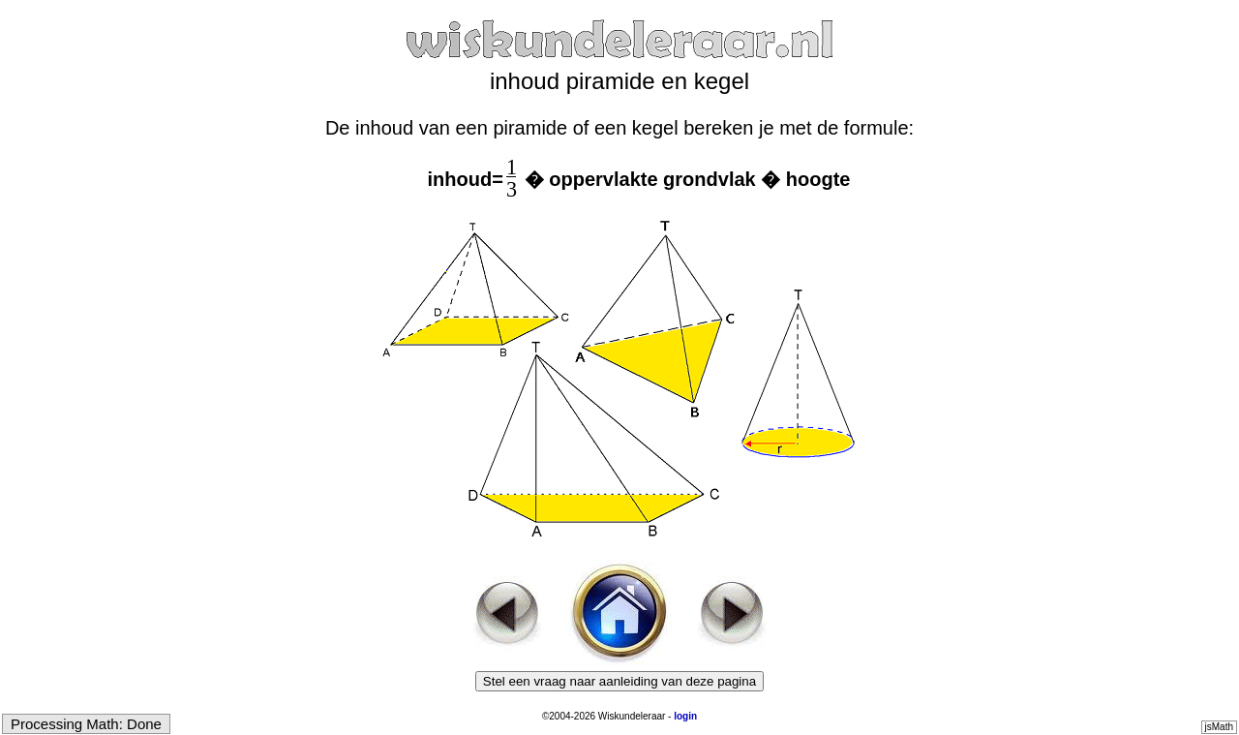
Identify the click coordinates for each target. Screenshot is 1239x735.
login (685, 716)
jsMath (1219, 726)
